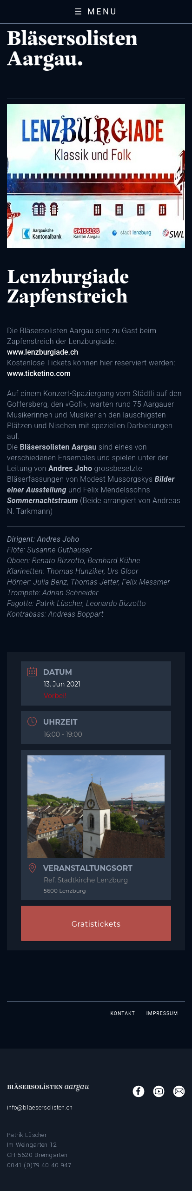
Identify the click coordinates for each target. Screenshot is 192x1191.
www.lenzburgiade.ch (42, 352)
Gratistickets (96, 924)
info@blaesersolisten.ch (40, 1107)
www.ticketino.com (39, 373)
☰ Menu (96, 11)
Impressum (162, 1013)
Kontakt (122, 1013)
